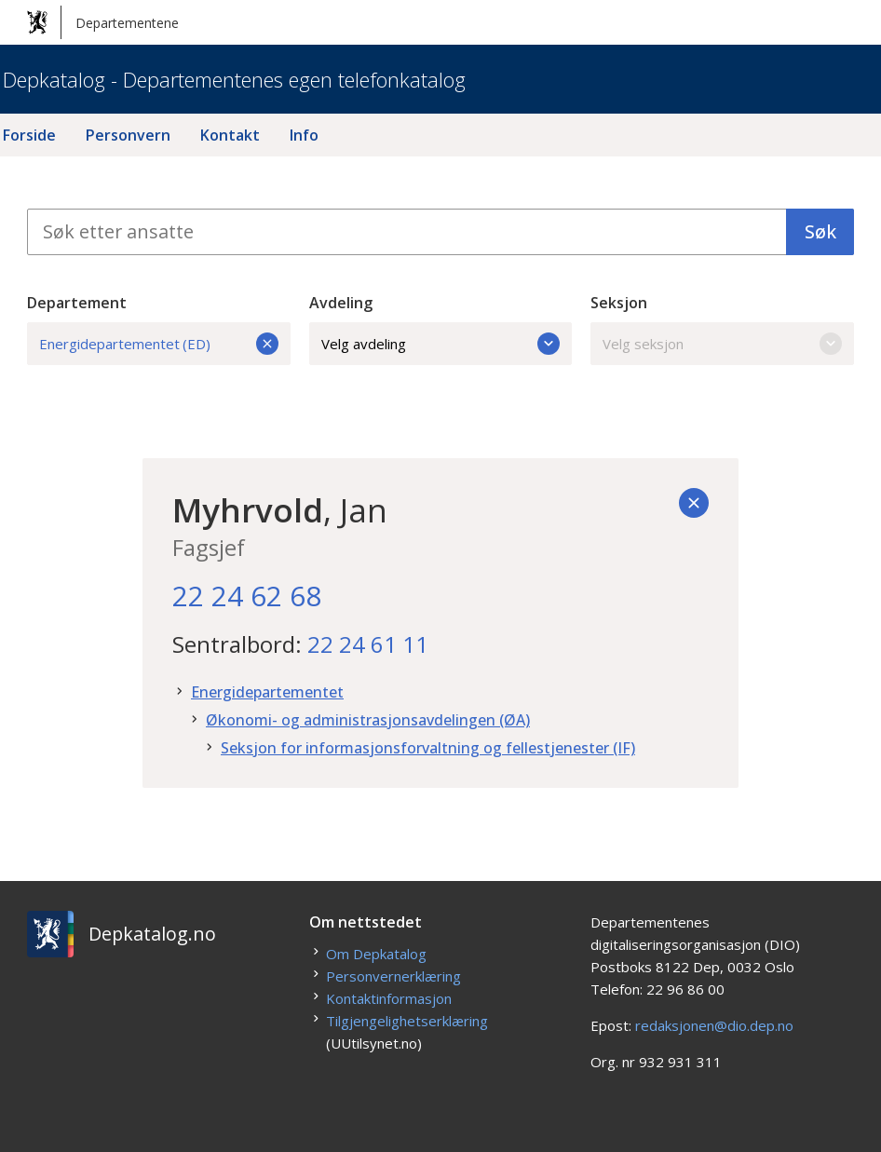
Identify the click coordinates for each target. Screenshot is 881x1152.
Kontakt (230, 135)
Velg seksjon (722, 343)
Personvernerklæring (393, 976)
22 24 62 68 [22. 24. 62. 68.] (246, 595)
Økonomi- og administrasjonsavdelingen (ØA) (368, 720)
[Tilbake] (694, 503)
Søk (820, 231)
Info (304, 135)
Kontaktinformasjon (389, 998)
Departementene (103, 22)
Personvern (128, 135)
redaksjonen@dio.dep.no (714, 1025)
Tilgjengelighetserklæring (407, 1020)
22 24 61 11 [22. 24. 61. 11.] (367, 644)
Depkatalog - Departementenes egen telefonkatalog (234, 79)
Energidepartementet (267, 692)
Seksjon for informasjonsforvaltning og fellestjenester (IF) (428, 748)
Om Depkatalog (376, 953)
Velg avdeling (441, 343)
